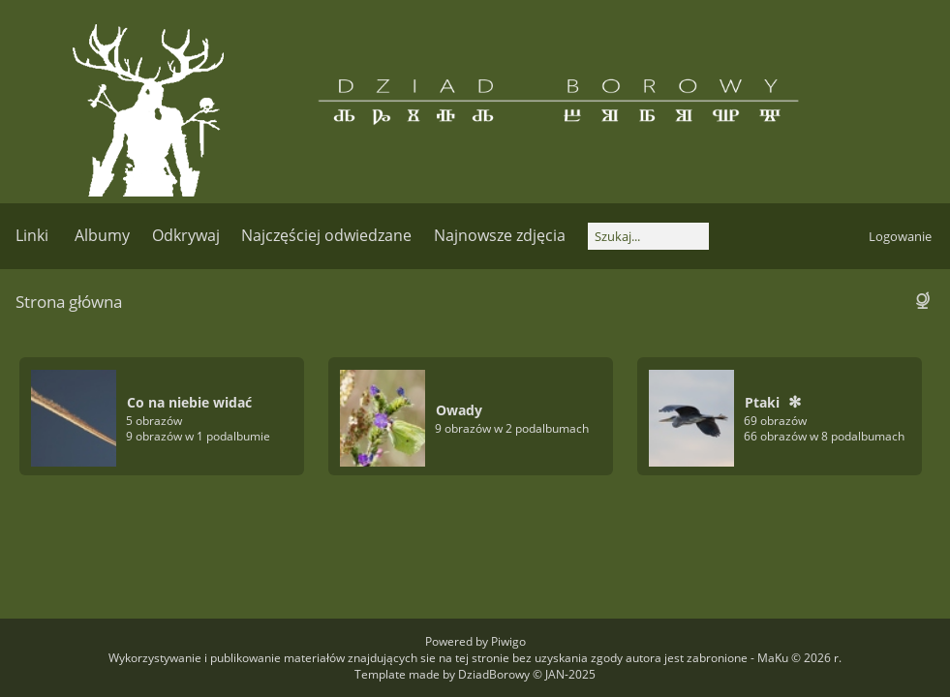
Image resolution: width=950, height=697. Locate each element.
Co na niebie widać (189, 402)
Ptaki (762, 402)
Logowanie (900, 236)
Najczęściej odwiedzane (326, 235)
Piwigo (508, 641)
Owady (459, 410)
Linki (31, 235)
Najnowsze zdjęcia (500, 235)
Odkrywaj (186, 235)
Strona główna (68, 301)
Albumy (102, 235)
